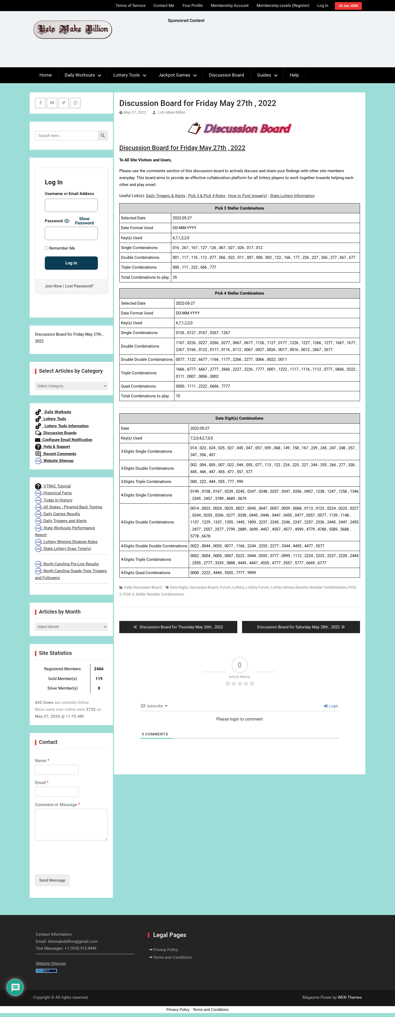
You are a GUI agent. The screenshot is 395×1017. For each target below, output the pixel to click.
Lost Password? (79, 286)
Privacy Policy (165, 950)
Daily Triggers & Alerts (165, 195)
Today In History (53, 500)
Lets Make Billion (172, 112)
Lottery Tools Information (62, 426)
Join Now (53, 286)
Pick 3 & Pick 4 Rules (206, 195)
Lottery (238, 587)
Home (46, 75)
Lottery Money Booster (289, 587)
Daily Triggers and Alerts (61, 520)
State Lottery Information (292, 195)
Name (42, 760)
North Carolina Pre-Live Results (67, 564)
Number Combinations (328, 587)
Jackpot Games (174, 75)
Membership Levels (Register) (283, 5)
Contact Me (163, 5)
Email (42, 782)
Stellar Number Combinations (160, 594)
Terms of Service (131, 5)
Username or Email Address (69, 193)
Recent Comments (55, 453)
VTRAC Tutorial (53, 486)
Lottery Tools (126, 75)
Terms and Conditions (172, 957)
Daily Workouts (80, 75)
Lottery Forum (257, 587)
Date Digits (179, 587)
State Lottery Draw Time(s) (63, 548)
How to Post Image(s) (247, 195)
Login (331, 706)
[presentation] (75, 866)
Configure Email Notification (63, 439)
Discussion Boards (56, 432)
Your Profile (192, 5)
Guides (264, 75)
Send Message (52, 880)
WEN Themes (350, 997)
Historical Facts (53, 493)
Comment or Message (57, 804)
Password (54, 221)
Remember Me (60, 248)
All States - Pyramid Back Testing (68, 507)
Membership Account (230, 5)
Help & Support (52, 446)
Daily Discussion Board (143, 587)
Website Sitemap (54, 460)
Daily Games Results (57, 514)
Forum (225, 587)
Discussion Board (226, 75)
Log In (322, 5)
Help (294, 75)
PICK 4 (128, 594)
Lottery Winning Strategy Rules (66, 541)
